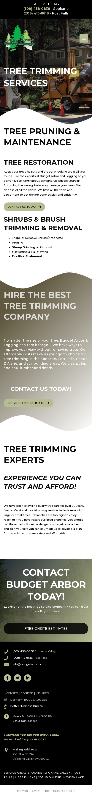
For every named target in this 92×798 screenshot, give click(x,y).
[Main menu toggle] (84, 38)
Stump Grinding (23, 247)
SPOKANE (35, 772)
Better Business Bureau (26, 706)
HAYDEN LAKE (73, 777)
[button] (24, 206)
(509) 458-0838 (36, 9)
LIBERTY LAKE (25, 777)
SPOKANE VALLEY (57, 772)
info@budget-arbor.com (30, 664)
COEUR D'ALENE (49, 777)
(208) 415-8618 (36, 13)
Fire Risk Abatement (27, 256)
